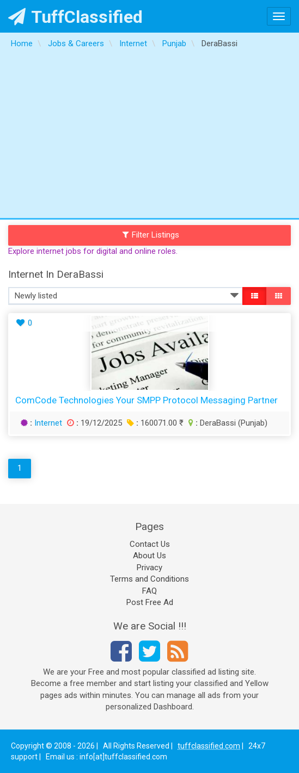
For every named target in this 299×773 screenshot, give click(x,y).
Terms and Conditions (149, 579)
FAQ (149, 591)
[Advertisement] (149, 136)
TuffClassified (75, 17)
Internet (48, 423)
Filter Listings (151, 235)
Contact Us (150, 544)
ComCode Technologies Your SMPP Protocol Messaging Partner (146, 400)
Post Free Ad (149, 602)
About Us (149, 555)
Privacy (149, 567)
